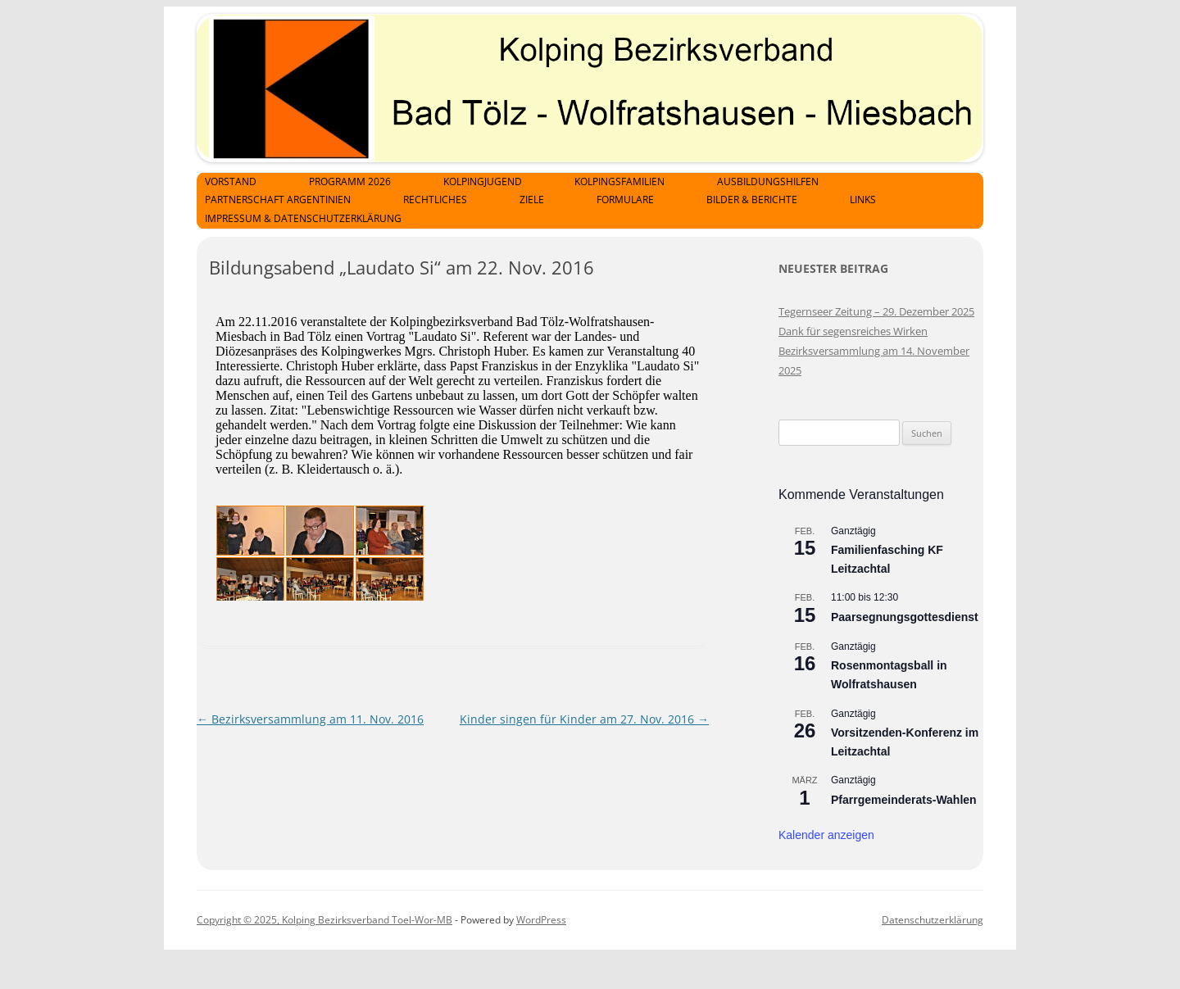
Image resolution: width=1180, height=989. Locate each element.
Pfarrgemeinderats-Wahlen (904, 799)
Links (863, 199)
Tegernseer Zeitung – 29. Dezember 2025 (876, 311)
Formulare (625, 199)
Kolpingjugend (482, 181)
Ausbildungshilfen (768, 181)
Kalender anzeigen (826, 835)
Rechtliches (435, 199)
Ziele (532, 199)
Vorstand (230, 181)
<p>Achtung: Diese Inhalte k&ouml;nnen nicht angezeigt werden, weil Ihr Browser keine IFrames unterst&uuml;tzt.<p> (459, 449)
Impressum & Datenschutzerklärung (303, 218)
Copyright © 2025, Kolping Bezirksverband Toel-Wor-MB (324, 920)
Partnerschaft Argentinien (278, 199)
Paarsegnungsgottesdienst (904, 617)
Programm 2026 (350, 181)
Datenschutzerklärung (932, 920)
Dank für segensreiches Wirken (853, 331)
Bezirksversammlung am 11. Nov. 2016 (310, 719)
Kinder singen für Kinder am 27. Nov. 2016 (584, 719)
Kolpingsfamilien (619, 181)
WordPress (541, 920)
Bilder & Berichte (751, 199)
